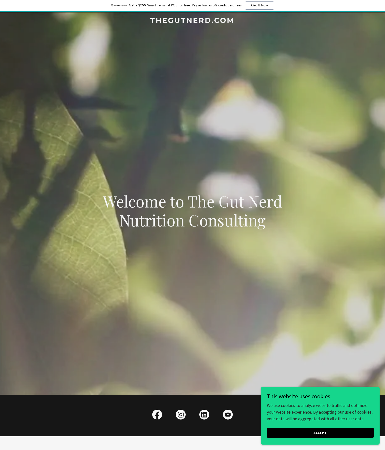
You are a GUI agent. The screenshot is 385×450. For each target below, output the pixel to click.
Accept (330, 432)
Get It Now (259, 5)
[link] (192, 21)
